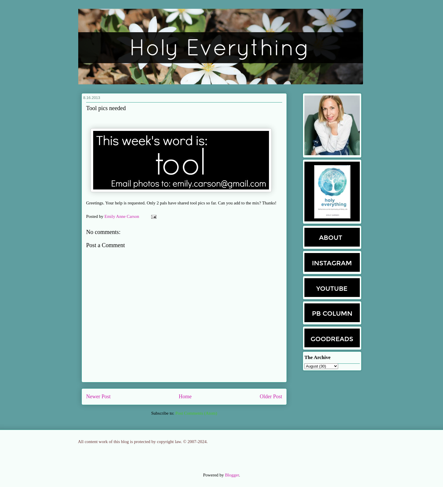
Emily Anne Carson (122, 216)
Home (185, 396)
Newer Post (98, 396)
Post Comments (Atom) (196, 413)
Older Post (271, 396)
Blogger (232, 475)
